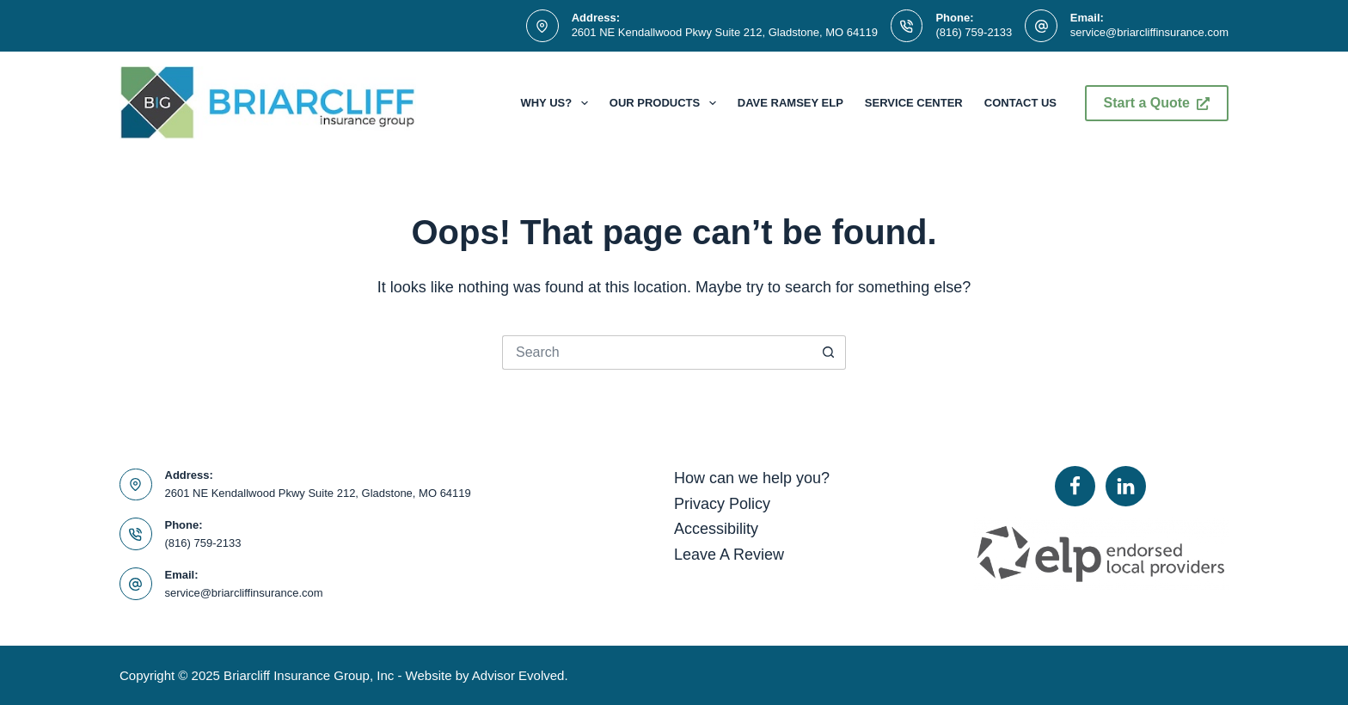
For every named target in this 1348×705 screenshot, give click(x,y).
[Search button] (829, 352)
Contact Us (1020, 102)
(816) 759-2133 (973, 32)
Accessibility (716, 528)
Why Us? (557, 103)
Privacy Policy (722, 503)
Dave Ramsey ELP (790, 102)
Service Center (914, 102)
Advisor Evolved (518, 675)
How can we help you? (752, 478)
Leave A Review (729, 554)
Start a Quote (1157, 102)
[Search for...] (657, 352)
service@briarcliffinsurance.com (1149, 32)
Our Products (666, 103)
